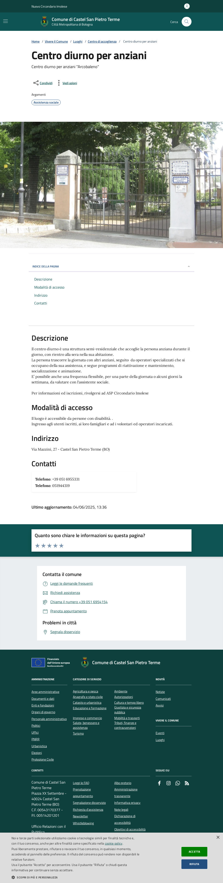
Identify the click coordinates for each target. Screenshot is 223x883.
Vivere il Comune (56, 41)
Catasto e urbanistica (87, 702)
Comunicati (163, 698)
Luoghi (77, 41)
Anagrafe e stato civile (88, 697)
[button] (75, 877)
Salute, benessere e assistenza (86, 725)
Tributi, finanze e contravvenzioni (125, 725)
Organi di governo (43, 712)
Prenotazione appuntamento (83, 792)
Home (35, 41)
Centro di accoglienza (102, 41)
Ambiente (120, 691)
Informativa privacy (127, 802)
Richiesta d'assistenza (88, 809)
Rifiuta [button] (194, 864)
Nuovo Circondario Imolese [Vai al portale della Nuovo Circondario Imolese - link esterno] (49, 6)
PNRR (35, 739)
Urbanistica (39, 746)
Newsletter (80, 816)
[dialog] (111, 858)
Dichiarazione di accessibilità (124, 819)
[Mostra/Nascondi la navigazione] (5, 21)
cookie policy (114, 843)
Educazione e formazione (89, 708)
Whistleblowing (83, 823)
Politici (35, 725)
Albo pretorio (122, 782)
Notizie (160, 691)
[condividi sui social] (42, 83)
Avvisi (160, 705)
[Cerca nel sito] (187, 22)
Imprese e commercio (87, 718)
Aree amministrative (45, 691)
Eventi (160, 732)
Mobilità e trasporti (127, 718)
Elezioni (36, 752)
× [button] (218, 837)
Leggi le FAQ (81, 782)
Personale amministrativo (49, 718)
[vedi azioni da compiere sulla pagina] (66, 83)
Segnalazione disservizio (89, 802)
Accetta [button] (194, 851)
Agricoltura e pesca (85, 691)
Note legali (121, 809)
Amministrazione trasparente (125, 792)
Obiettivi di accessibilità (130, 829)
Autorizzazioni (123, 697)
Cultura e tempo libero (129, 702)
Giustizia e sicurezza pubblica (127, 710)
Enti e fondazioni (42, 705)
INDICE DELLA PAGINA (111, 266)
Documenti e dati (42, 698)
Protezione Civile (42, 759)
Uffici (35, 732)
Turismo (78, 733)
